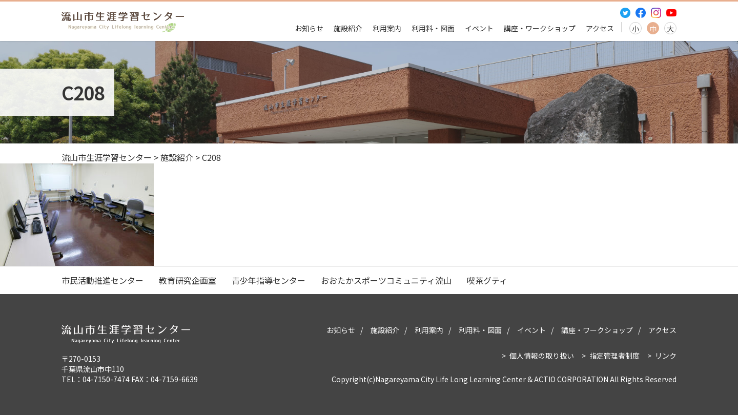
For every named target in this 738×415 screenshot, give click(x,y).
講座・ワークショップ (540, 28)
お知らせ (309, 28)
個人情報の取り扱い (541, 355)
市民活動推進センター (102, 280)
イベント (479, 28)
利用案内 (387, 28)
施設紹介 (348, 28)
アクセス (600, 28)
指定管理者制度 (614, 355)
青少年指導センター (268, 280)
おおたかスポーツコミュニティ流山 (386, 280)
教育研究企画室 (187, 280)
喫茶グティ (487, 280)
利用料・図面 (433, 28)
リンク (665, 355)
